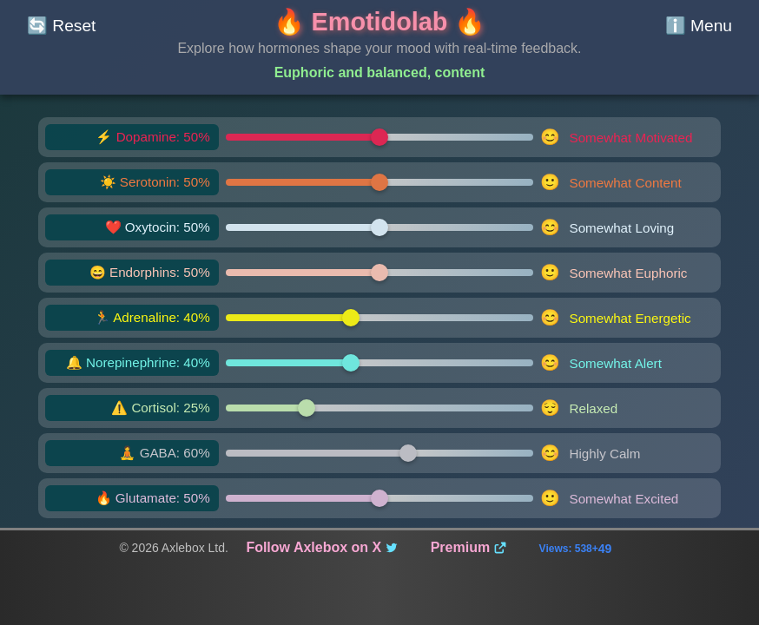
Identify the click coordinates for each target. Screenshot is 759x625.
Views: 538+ (575, 549)
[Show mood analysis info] (698, 26)
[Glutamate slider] (380, 498)
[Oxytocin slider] (380, 227)
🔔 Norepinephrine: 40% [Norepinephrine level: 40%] (138, 362)
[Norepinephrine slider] (380, 362)
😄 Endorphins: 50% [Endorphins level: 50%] (149, 272)
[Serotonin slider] (380, 182)
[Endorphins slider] (380, 272)
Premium (469, 547)
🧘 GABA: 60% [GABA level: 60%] (164, 452)
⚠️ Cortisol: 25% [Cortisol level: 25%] (160, 407)
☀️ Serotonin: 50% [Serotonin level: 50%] (155, 181)
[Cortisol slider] (380, 408)
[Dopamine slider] (380, 137)
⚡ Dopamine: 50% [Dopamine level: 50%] (152, 136)
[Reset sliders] (61, 26)
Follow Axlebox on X (322, 547)
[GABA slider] (380, 453)
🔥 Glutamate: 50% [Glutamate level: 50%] (153, 497)
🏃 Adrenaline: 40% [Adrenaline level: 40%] (152, 317)
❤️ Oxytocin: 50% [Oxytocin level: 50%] (157, 227)
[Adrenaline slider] (380, 317)
